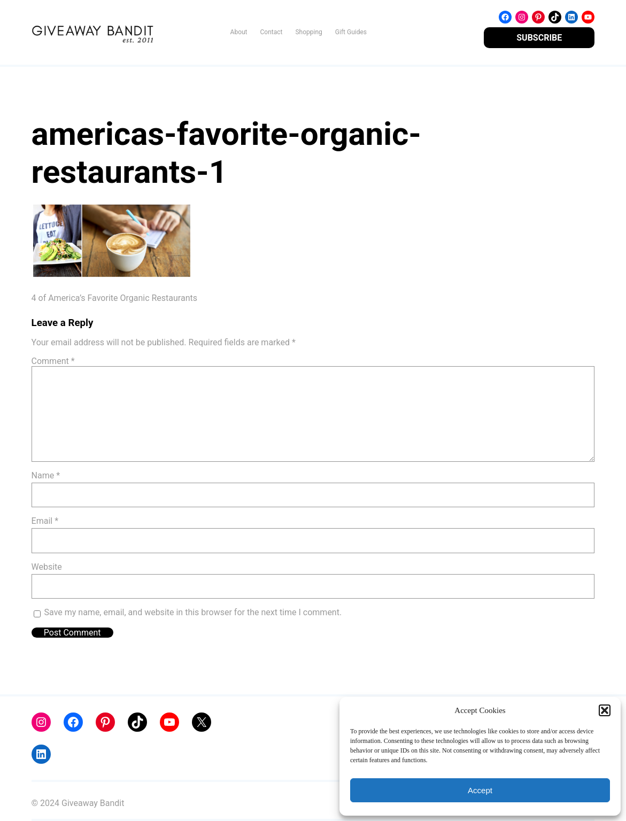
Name (46, 475)
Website (47, 567)
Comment (53, 361)
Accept (480, 790)
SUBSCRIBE (539, 38)
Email (45, 521)
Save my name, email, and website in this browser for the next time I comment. (193, 612)
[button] (604, 710)
